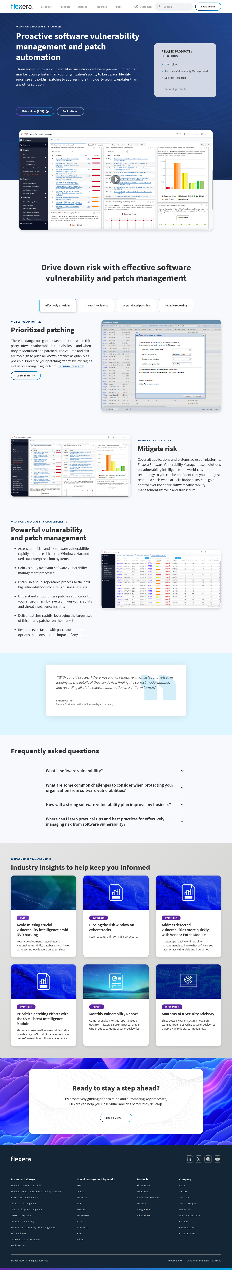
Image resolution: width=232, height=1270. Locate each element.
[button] (58, 305)
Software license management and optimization (36, 1191)
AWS (79, 1221)
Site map (216, 1260)
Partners (183, 1221)
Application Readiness (149, 1197)
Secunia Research (175, 77)
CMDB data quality (21, 1215)
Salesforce (82, 1227)
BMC (79, 1233)
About (182, 1185)
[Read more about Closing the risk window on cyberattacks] (116, 910)
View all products (173, 89)
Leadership (185, 1209)
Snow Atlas (143, 1191)
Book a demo (208, 6)
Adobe (80, 1239)
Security (141, 1203)
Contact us (185, 1197)
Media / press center (190, 1215)
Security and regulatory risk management (33, 1227)
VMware (81, 1209)
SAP (79, 1203)
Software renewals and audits (27, 1185)
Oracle (80, 1191)
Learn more (23, 375)
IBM (79, 1185)
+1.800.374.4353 (187, 1233)
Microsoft (82, 1197)
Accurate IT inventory (22, 1221)
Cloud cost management (24, 1203)
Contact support (188, 1203)
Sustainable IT (18, 1233)
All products (143, 1215)
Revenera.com (186, 1227)
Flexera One (143, 1185)
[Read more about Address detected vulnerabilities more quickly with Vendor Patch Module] (188, 916)
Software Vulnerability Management (186, 71)
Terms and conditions (197, 1260)
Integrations (143, 1209)
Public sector (18, 1245)
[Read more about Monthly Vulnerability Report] (116, 1000)
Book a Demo (70, 111)
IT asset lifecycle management (27, 1209)
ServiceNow (83, 1215)
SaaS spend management (24, 1197)
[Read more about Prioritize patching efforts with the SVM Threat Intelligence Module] (43, 1005)
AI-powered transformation (25, 1239)
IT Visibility (170, 64)
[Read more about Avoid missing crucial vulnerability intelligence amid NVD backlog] (43, 916)
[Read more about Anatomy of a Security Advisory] (188, 1000)
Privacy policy (175, 1260)
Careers (183, 1191)
